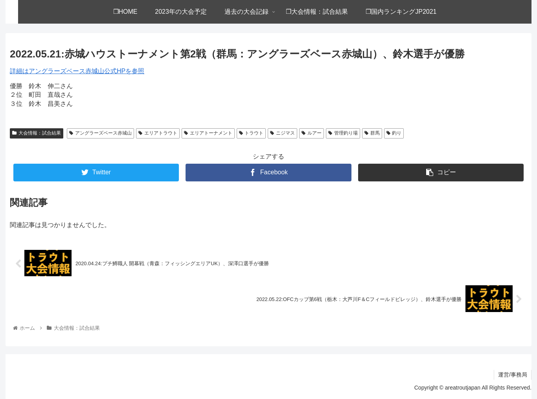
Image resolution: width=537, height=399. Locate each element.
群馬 (372, 133)
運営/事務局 (512, 374)
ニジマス (282, 133)
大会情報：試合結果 (36, 133)
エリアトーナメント (208, 133)
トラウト (251, 133)
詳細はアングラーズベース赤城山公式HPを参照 (77, 71)
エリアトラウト (157, 133)
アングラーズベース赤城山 (100, 133)
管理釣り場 (343, 133)
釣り (394, 133)
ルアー (312, 133)
